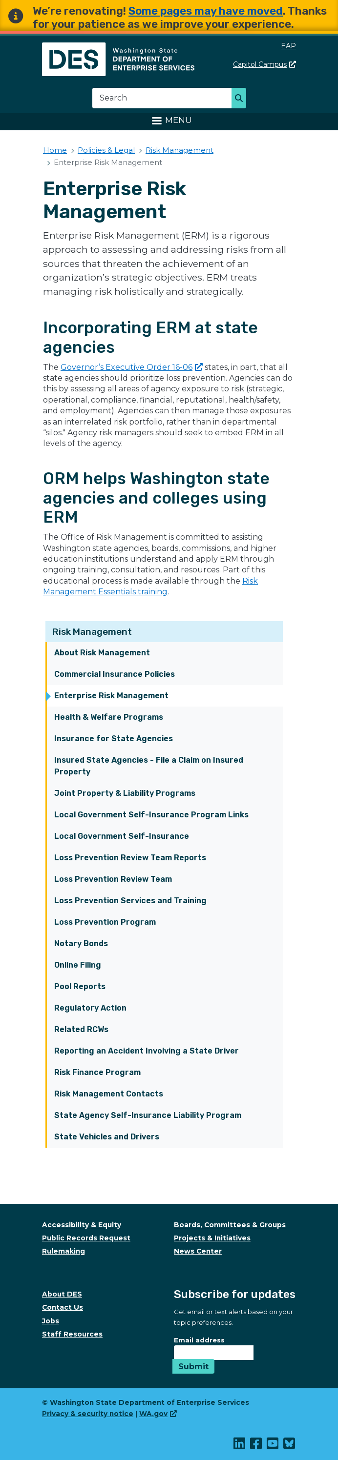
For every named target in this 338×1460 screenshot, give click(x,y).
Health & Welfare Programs (108, 717)
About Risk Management (102, 652)
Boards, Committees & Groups (230, 1225)
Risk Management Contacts (108, 1093)
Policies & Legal (106, 150)
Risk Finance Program (97, 1072)
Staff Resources (72, 1334)
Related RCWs (81, 1029)
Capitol (264, 64)
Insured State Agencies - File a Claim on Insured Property (148, 765)
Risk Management (92, 631)
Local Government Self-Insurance (121, 836)
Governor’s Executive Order (132, 367)
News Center (198, 1251)
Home (55, 150)
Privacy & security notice (87, 1414)
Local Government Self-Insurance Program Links (151, 814)
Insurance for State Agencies (113, 738)
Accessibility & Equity (81, 1225)
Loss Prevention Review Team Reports (130, 857)
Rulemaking (63, 1251)
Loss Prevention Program (105, 922)
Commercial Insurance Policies (114, 674)
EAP (288, 45)
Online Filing (77, 965)
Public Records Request (86, 1238)
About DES (62, 1294)
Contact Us (62, 1307)
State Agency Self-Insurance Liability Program (147, 1115)
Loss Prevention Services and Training (130, 900)
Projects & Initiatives (212, 1238)
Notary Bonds (81, 943)
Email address (199, 1340)
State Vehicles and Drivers (106, 1136)
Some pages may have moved (205, 11)
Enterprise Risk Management (111, 695)
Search (241, 99)
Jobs (50, 1321)
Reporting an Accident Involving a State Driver (146, 1050)
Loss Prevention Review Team (113, 879)
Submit (193, 1366)
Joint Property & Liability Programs (124, 793)
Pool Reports (80, 986)
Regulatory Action (90, 1008)
